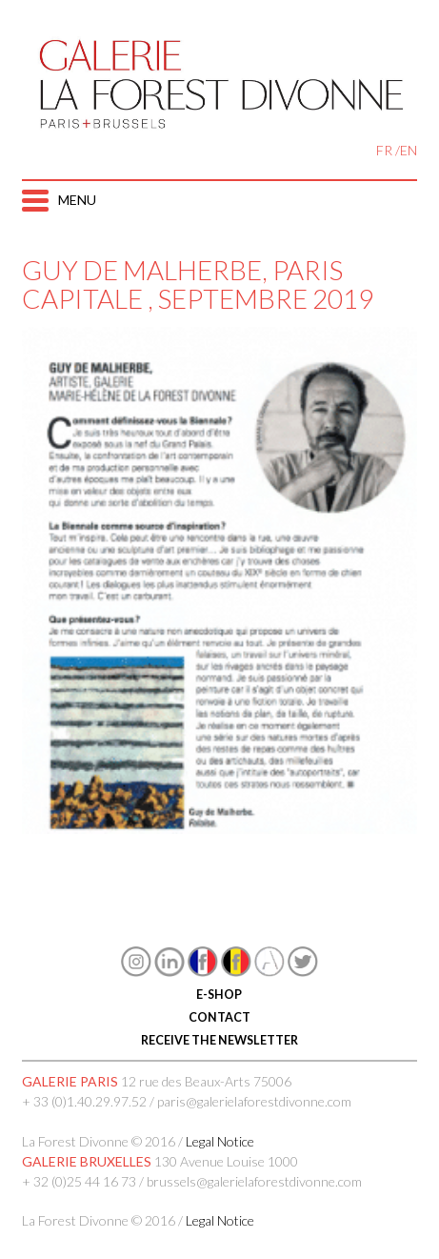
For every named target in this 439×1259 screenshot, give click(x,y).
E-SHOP (219, 994)
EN (408, 150)
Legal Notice (220, 1141)
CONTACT (219, 1017)
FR (384, 150)
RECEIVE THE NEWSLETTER (219, 1040)
